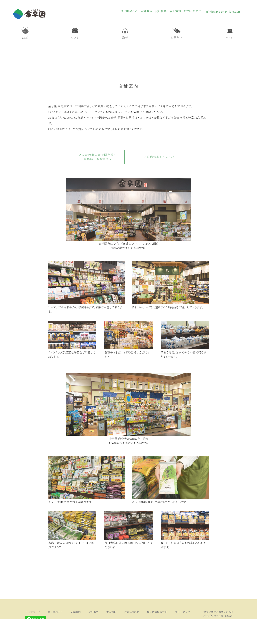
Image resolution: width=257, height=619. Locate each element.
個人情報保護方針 (126, 613)
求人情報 (175, 11)
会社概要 (161, 11)
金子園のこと (129, 11)
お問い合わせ (192, 11)
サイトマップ (146, 613)
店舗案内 (146, 11)
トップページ (30, 613)
